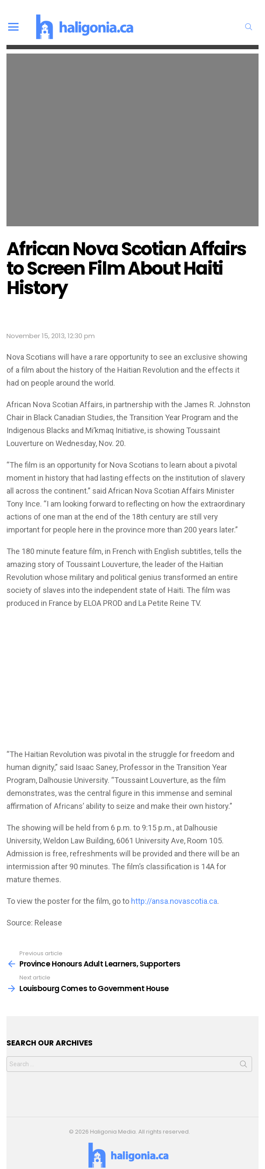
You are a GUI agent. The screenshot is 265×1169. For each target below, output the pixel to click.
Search (250, 1052)
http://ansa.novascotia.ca (174, 888)
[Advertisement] (132, 678)
